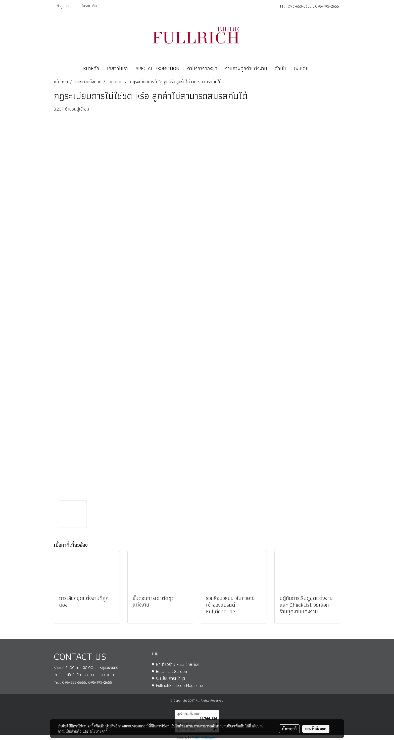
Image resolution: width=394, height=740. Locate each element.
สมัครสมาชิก (87, 6)
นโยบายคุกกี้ (99, 731)
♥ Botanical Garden (169, 671)
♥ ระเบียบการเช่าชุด (168, 678)
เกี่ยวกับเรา (117, 68)
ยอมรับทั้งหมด (315, 728)
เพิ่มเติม (301, 68)
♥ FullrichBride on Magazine (177, 685)
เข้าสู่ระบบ (63, 6)
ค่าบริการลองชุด (202, 68)
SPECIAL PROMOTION (157, 68)
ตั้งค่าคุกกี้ (289, 728)
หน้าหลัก (91, 68)
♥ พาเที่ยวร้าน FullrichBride (176, 664)
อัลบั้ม (280, 68)
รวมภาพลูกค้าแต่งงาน (246, 68)
